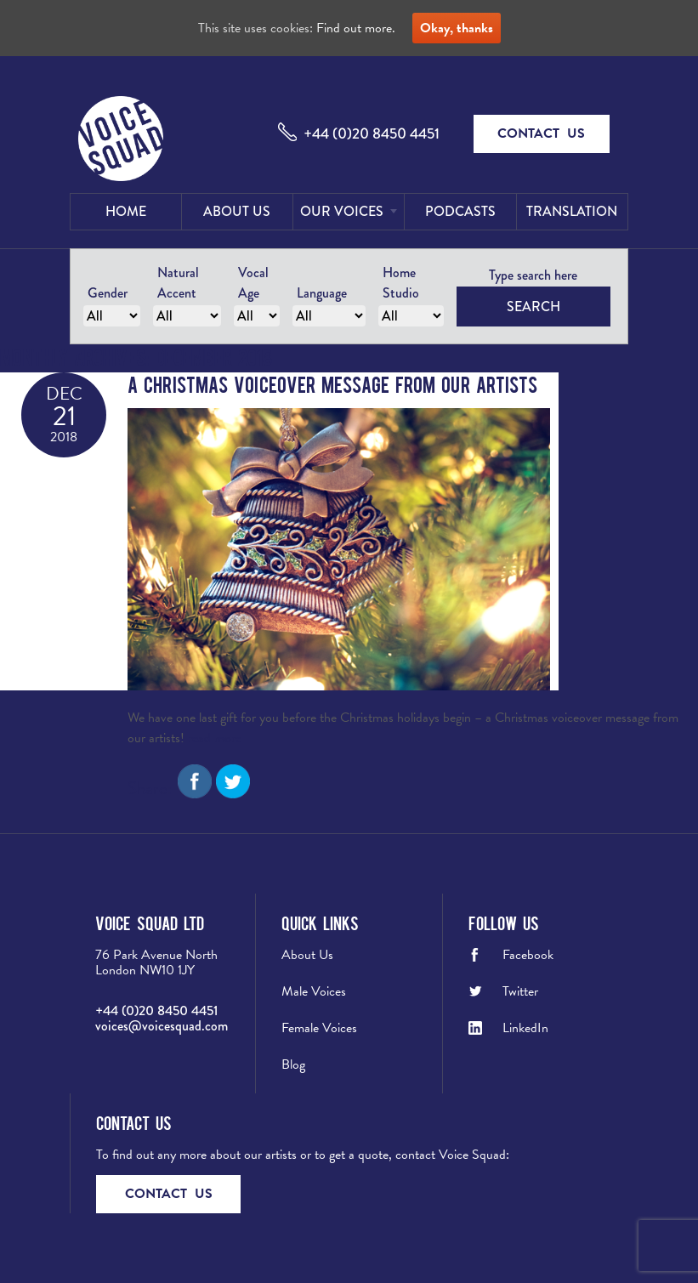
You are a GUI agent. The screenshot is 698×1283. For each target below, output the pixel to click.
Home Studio (401, 283)
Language (322, 293)
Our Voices (341, 211)
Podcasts (460, 211)
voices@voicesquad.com (161, 1026)
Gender (108, 293)
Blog (293, 1064)
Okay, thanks (456, 28)
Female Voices (319, 1028)
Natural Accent (178, 283)
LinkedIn (525, 1028)
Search (533, 306)
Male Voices (313, 991)
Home (125, 211)
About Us (236, 211)
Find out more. (355, 28)
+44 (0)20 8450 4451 (372, 133)
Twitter (520, 991)
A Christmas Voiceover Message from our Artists (332, 383)
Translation (571, 211)
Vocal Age (253, 283)
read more (214, 738)
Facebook (527, 955)
